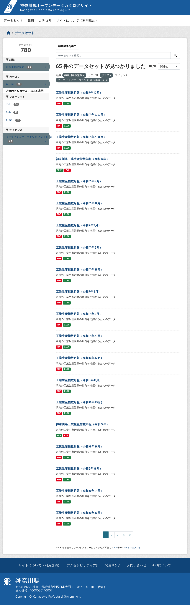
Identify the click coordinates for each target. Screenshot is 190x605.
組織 (31, 20)
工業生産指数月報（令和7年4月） (78, 291)
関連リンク (113, 565)
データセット (13, 20)
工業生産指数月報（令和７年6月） (79, 247)
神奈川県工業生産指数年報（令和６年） (82, 159)
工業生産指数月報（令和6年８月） (79, 468)
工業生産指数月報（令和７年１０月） (81, 137)
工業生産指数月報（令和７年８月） (79, 203)
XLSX (66, 103)
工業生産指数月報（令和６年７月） (79, 491)
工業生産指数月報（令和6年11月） (79, 380)
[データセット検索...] (113, 55)
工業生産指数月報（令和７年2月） (79, 314)
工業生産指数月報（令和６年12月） (80, 358)
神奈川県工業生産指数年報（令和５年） (82, 424)
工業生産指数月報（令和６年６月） (79, 513)
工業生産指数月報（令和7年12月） (79, 92)
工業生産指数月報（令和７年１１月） (81, 115)
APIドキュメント (132, 547)
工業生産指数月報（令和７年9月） (79, 181)
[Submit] (175, 55)
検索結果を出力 (67, 46)
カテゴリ (45, 20)
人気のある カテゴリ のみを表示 (24, 90)
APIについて (161, 565)
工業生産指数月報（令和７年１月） (79, 336)
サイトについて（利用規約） (77, 20)
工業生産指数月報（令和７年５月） (79, 269)
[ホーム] (8, 33)
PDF (59, 103)
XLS (59, 435)
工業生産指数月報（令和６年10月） (80, 402)
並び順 (152, 66)
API (116, 547)
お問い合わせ (137, 565)
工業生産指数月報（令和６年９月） (79, 446)
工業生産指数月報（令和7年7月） (78, 225)
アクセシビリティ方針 (83, 565)
